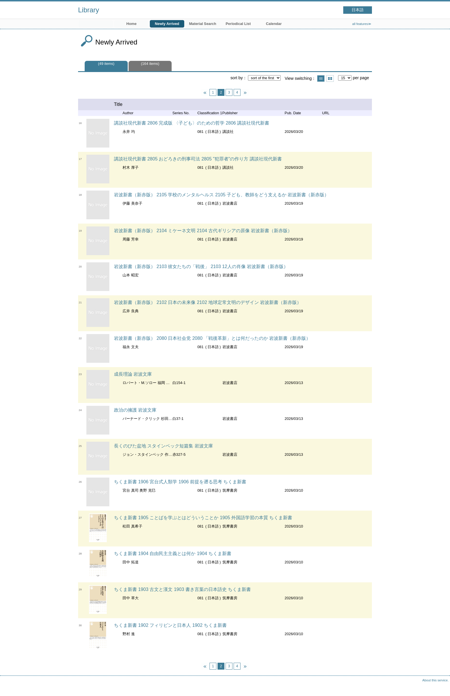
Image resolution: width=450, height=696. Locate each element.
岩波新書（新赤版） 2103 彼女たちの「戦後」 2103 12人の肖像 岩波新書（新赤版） (201, 266)
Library (88, 10)
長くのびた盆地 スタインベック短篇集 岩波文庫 (163, 445)
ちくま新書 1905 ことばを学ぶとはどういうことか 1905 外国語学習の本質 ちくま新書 (203, 517)
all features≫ (361, 24)
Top (440, 686)
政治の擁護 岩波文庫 (135, 410)
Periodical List (238, 24)
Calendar (274, 24)
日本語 (358, 10)
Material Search (202, 24)
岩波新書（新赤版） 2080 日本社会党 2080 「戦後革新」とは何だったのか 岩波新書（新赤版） (212, 338)
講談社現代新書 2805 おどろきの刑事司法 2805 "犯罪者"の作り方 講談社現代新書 (198, 158)
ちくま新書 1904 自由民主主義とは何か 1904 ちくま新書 (172, 553)
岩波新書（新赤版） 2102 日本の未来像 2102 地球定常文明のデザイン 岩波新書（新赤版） (207, 302)
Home (131, 24)
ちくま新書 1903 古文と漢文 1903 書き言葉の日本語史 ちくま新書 (182, 589)
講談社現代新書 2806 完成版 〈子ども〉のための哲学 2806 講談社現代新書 (191, 123)
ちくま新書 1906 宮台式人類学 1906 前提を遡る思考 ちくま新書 (180, 481)
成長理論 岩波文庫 (133, 374)
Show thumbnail (330, 78)
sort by (236, 77)
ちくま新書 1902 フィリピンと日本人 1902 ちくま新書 (170, 625)
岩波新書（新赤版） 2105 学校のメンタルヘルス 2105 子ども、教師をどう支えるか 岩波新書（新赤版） (221, 194)
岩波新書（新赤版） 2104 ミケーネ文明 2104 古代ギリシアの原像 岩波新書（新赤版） (203, 230)
